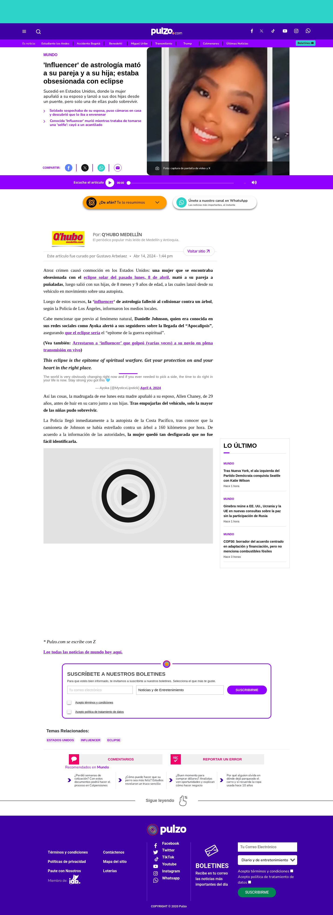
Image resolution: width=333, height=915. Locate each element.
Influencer (91, 740)
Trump (187, 43)
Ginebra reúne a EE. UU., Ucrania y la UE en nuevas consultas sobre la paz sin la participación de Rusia (252, 511)
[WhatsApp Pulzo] (308, 31)
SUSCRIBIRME (246, 690)
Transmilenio (163, 43)
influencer (103, 301)
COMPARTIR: (51, 167)
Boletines (306, 43)
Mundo (50, 55)
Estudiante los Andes (55, 43)
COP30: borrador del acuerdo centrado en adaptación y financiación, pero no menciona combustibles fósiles (254, 546)
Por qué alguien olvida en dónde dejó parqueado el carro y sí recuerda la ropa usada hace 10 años (244, 780)
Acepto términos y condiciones (94, 702)
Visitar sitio (199, 251)
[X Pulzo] (262, 31)
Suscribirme (257, 892)
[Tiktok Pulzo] (273, 31)
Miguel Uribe (139, 43)
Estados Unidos (60, 740)
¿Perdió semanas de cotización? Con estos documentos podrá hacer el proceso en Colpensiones (92, 780)
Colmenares (211, 43)
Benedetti (115, 43)
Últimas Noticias (237, 43)
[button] (68, 167)
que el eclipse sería (82, 332)
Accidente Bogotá (88, 43)
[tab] (115, 759)
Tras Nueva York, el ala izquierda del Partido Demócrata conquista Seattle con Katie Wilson (252, 475)
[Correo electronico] (100, 690)
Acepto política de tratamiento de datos (99, 711)
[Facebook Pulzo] (251, 31)
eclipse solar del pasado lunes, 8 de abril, (127, 277)
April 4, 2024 (150, 388)
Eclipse (113, 740)
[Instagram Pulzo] (296, 31)
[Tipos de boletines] (201, 690)
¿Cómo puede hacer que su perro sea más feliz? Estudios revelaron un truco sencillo (144, 780)
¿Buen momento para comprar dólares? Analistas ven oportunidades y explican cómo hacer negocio (195, 780)
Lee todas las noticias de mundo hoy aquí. (83, 651)
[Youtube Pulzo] (285, 31)
